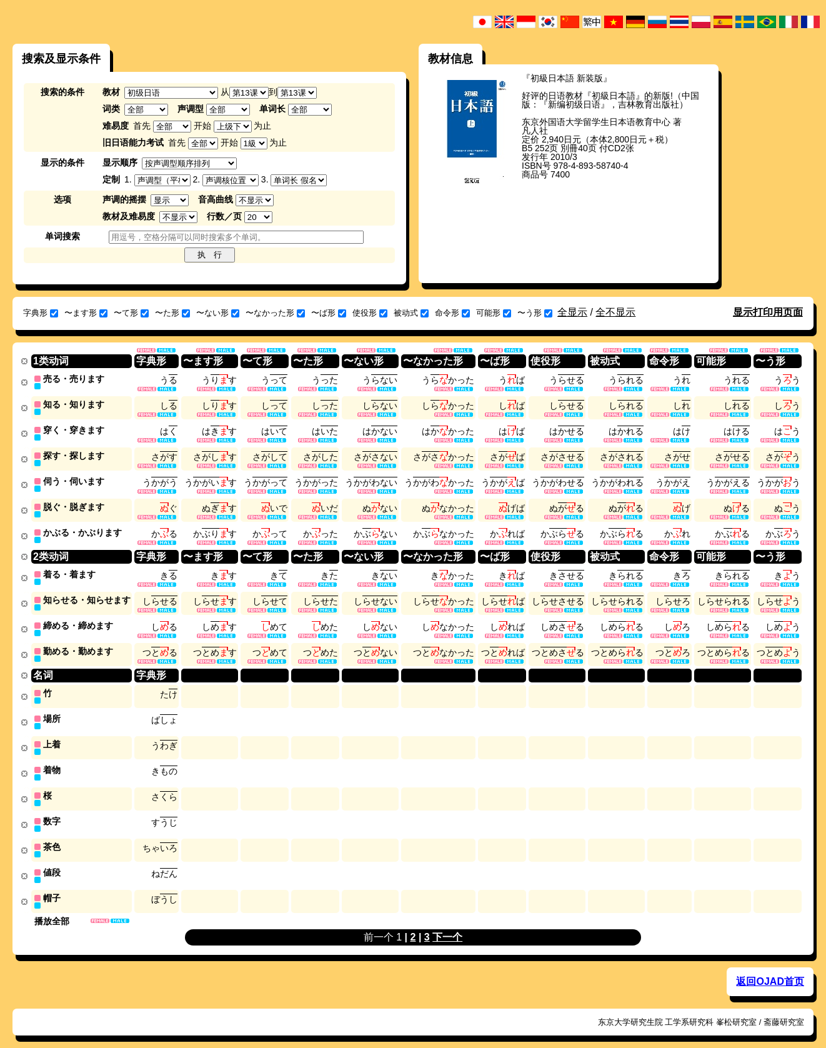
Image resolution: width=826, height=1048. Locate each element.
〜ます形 (85, 312)
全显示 (572, 312)
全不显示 (615, 312)
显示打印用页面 (768, 312)
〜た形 (172, 312)
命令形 (452, 312)
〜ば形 (328, 312)
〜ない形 (217, 312)
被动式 (411, 312)
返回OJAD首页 (770, 969)
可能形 (493, 312)
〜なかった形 (275, 312)
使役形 (369, 312)
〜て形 (131, 312)
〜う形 (534, 312)
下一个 (447, 924)
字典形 (40, 312)
